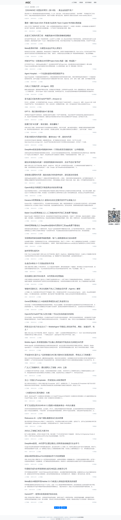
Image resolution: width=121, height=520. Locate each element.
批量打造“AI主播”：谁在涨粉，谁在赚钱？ (42, 124)
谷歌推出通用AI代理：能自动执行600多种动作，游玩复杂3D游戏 (51, 175)
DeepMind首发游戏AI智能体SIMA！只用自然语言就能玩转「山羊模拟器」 (55, 149)
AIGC (26, 31)
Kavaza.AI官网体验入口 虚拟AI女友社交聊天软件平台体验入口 (50, 200)
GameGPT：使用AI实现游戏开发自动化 (41, 494)
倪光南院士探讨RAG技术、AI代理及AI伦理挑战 (44, 276)
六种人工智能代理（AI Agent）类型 (39, 86)
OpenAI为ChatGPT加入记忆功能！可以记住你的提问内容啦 (49, 314)
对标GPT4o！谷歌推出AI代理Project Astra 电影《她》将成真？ (51, 61)
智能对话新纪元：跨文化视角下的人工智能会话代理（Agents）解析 (52, 289)
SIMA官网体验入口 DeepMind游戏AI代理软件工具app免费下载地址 (52, 225)
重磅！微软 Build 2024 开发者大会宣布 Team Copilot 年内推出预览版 (53, 23)
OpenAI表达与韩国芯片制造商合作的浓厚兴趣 (43, 187)
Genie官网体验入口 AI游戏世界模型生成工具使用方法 (47, 301)
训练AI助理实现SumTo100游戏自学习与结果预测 (45, 456)
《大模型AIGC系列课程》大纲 (37, 393)
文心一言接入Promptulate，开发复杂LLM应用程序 (45, 380)
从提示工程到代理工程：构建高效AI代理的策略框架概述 (48, 36)
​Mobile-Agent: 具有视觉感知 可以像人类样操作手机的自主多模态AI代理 (54, 342)
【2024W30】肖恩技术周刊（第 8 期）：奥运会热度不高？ (49, 10)
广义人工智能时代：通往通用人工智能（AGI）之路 (46, 367)
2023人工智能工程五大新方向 (37, 431)
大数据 (81, 2)
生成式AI (27, 18)
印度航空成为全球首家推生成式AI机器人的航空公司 (46, 469)
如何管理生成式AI (32, 251)
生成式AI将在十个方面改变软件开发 (39, 263)
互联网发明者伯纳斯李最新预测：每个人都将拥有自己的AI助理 (50, 238)
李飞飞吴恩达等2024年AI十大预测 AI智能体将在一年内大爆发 (50, 405)
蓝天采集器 (88, 2)
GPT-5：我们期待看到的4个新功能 (39, 111)
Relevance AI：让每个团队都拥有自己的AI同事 (44, 418)
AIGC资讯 (32, 7)
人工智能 (74, 2)
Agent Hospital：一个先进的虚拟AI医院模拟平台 (44, 73)
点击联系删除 (81, 517)
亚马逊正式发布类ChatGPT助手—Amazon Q (43, 99)
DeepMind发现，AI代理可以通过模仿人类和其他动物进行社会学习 (52, 443)
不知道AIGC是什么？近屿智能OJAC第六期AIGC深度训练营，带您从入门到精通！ (58, 355)
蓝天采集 (58, 519)
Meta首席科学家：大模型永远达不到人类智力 (43, 48)
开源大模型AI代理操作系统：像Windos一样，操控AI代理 (48, 137)
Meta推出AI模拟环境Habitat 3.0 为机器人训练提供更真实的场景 (51, 481)
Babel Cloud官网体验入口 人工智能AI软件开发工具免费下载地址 (51, 213)
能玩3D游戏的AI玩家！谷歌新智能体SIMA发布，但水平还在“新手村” (53, 162)
